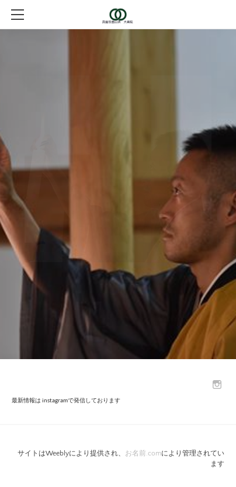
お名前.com (143, 453)
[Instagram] (217, 385)
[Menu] (17, 14)
